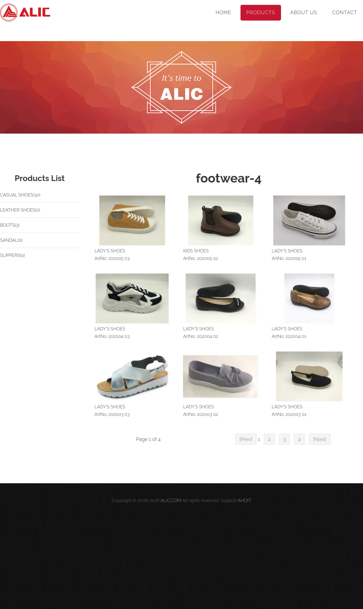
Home (223, 12)
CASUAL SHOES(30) (20, 194)
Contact (344, 12)
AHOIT (244, 500)
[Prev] (246, 439)
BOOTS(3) (9, 225)
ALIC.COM (171, 500)
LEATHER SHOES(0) (20, 209)
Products (261, 12)
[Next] (319, 439)
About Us (303, 12)
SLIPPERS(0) (12, 255)
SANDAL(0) (11, 240)
